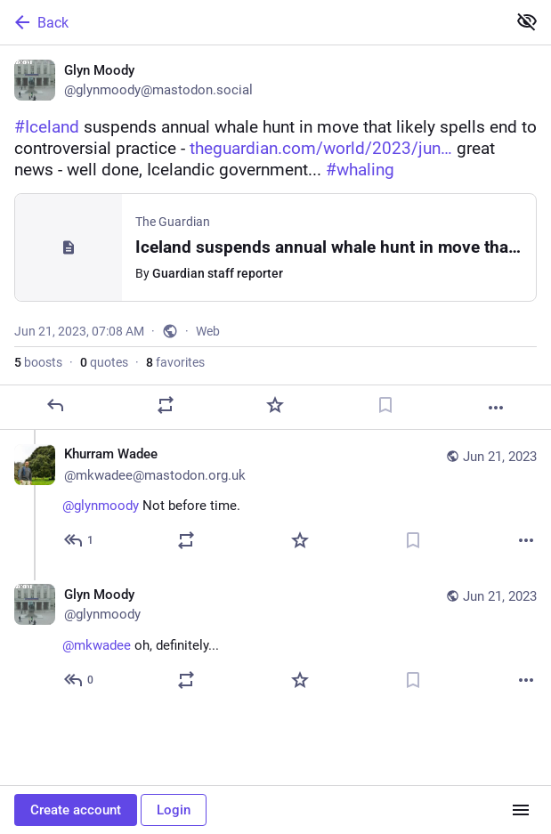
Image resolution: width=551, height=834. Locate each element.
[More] (495, 407)
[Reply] (55, 405)
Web (208, 331)
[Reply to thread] (79, 540)
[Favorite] (275, 405)
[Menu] (521, 810)
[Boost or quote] (165, 405)
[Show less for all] (527, 21)
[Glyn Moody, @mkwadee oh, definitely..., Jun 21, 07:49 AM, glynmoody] (275, 639)
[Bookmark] (385, 405)
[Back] (251, 22)
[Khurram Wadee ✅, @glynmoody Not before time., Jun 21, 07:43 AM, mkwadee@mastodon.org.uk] (275, 500)
